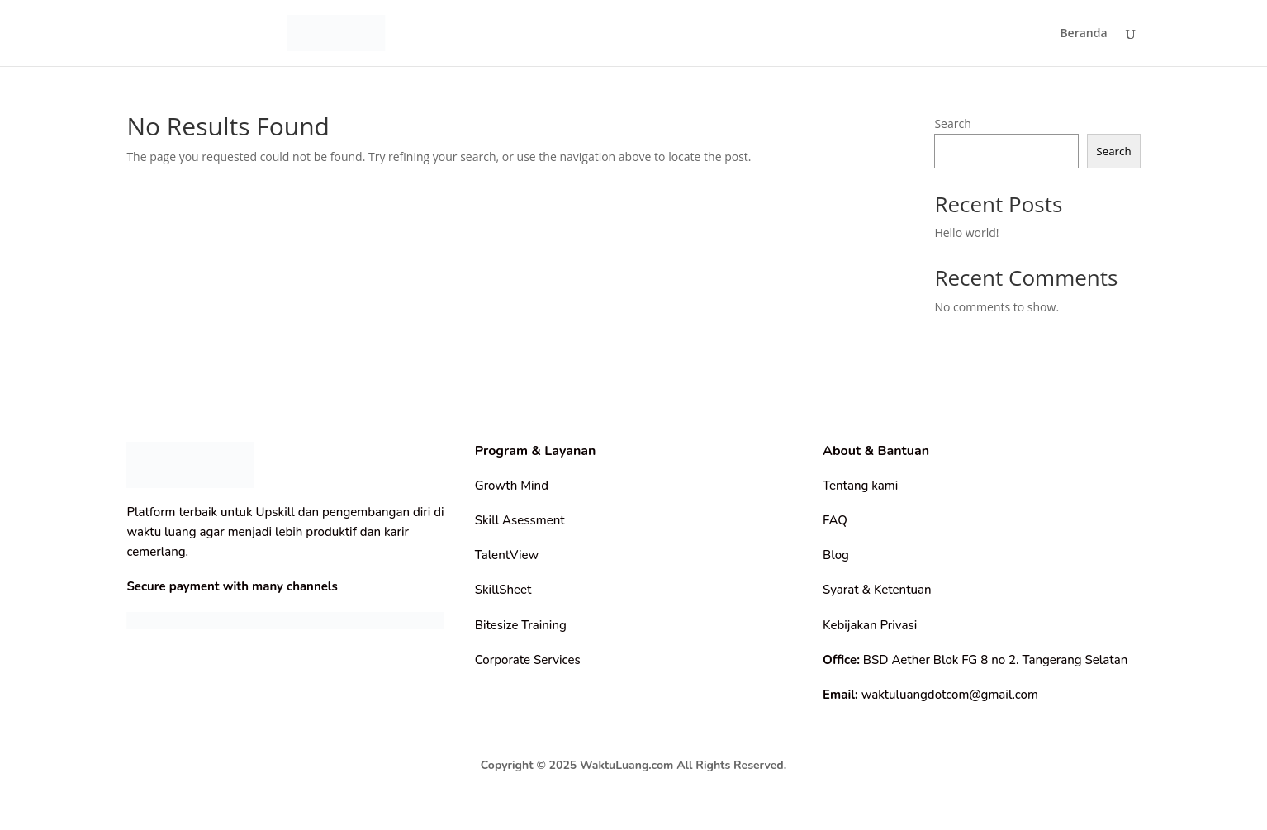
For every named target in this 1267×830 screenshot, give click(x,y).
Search (952, 123)
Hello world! (966, 232)
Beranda (1083, 33)
